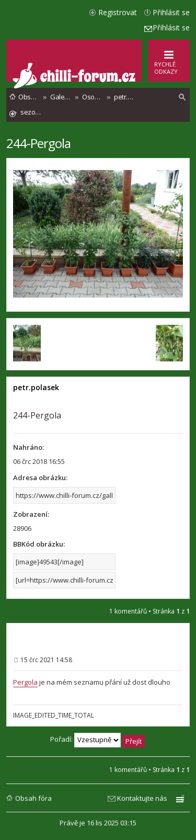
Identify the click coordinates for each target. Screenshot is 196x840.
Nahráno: (28, 447)
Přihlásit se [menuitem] (171, 12)
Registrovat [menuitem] (117, 12)
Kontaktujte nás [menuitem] (142, 798)
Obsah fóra (33, 798)
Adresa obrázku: (40, 477)
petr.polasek (36, 387)
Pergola (25, 682)
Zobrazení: (31, 514)
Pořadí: (97, 740)
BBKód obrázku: (39, 544)
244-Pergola (38, 143)
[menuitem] (182, 97)
